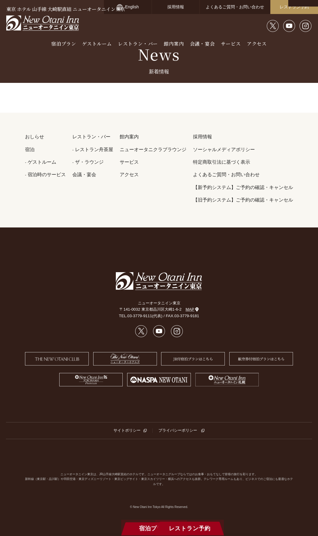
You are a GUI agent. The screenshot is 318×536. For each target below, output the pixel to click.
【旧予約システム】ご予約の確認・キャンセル (243, 199)
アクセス (257, 43)
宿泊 (30, 149)
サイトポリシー (127, 430)
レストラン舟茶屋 (94, 149)
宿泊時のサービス (47, 174)
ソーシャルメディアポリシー (224, 149)
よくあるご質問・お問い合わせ (235, 6)
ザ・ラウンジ (89, 162)
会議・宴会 (202, 43)
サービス (231, 43)
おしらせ (34, 136)
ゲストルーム (97, 43)
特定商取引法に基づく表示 (221, 162)
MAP (192, 309)
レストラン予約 (294, 6)
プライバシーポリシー (178, 430)
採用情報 (175, 6)
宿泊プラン (63, 43)
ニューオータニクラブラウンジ (153, 149)
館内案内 (174, 43)
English (132, 6)
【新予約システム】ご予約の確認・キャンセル (243, 187)
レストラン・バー (138, 43)
